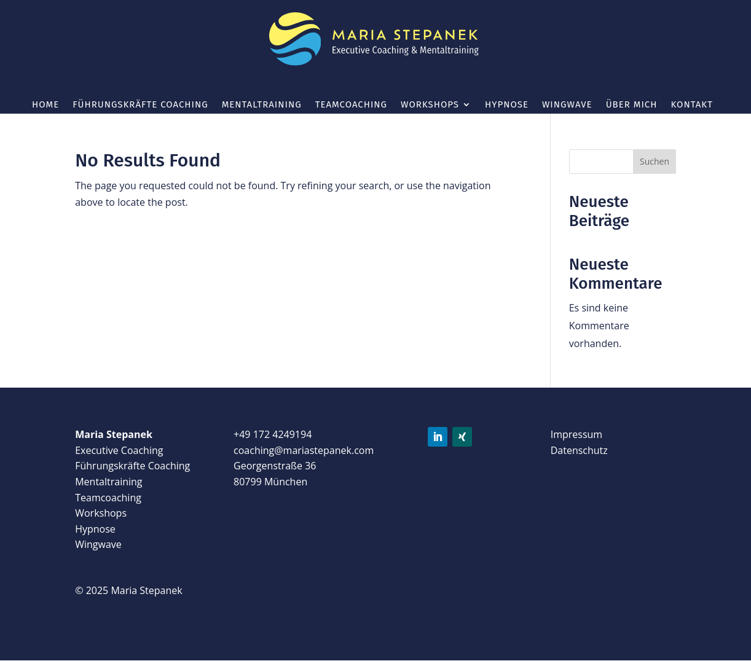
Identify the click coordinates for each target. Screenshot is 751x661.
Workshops (430, 105)
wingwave (567, 105)
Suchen (654, 161)
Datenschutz (579, 450)
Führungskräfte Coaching (140, 105)
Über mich (632, 105)
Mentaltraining (262, 105)
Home (45, 105)
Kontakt (691, 105)
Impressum (576, 434)
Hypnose (507, 105)
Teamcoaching (351, 105)
